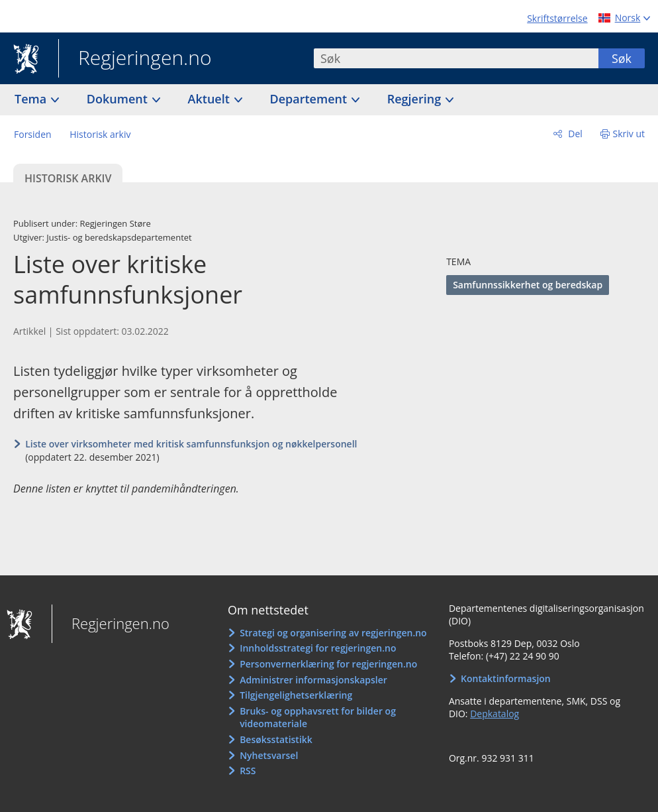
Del (574, 133)
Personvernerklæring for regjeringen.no (328, 664)
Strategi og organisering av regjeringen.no (333, 632)
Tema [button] (32, 99)
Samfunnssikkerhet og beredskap (527, 284)
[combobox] (456, 58)
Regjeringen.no (135, 59)
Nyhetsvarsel (269, 755)
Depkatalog (494, 713)
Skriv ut (629, 133)
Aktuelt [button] (210, 99)
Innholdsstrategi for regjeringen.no (318, 648)
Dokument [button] (119, 99)
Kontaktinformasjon (506, 678)
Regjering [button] (415, 99)
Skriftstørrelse (557, 18)
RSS (248, 770)
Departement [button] (310, 99)
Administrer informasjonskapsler (313, 679)
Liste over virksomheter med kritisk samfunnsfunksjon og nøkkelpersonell (191, 443)
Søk (622, 58)
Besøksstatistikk (276, 739)
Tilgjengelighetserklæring (296, 695)
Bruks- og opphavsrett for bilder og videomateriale (318, 717)
